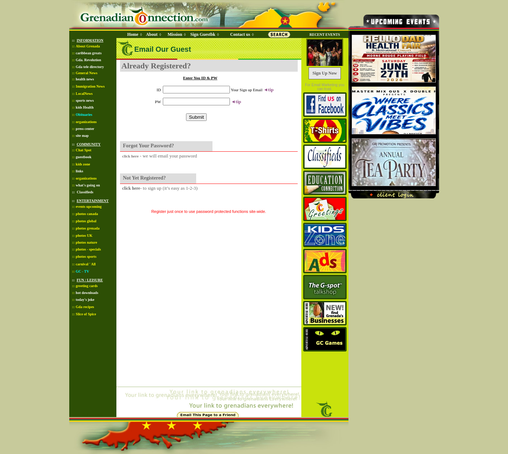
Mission (175, 34)
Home (133, 34)
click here (130, 156)
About (151, 34)
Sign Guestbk (204, 34)
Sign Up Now (325, 73)
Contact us (240, 34)
